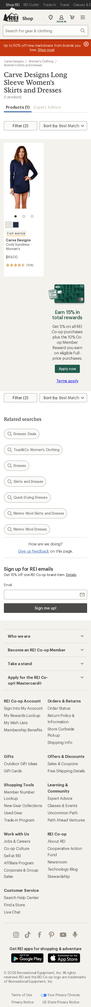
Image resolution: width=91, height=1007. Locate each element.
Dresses (16, 466)
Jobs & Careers (17, 841)
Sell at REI (12, 855)
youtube (63, 935)
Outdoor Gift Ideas (20, 763)
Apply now (67, 369)
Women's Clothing (41, 61)
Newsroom (57, 862)
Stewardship (59, 876)
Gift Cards (13, 770)
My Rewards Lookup (22, 715)
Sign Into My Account (23, 708)
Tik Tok (28, 935)
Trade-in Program (19, 820)
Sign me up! (45, 608)
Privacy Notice (23, 1002)
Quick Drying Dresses (27, 497)
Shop (27, 18)
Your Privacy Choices (60, 995)
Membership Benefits (23, 730)
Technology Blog (63, 869)
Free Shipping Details (66, 770)
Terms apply (67, 380)
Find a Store (14, 904)
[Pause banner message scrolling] (85, 44)
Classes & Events (62, 805)
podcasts (75, 935)
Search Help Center (21, 897)
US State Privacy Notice (60, 1002)
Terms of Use (21, 995)
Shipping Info (60, 742)
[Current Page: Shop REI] (13, 5)
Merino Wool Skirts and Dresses (35, 513)
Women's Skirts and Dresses (23, 65)
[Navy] (16, 225)
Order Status (59, 708)
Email (8, 585)
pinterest (51, 935)
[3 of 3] (32, 216)
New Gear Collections (23, 805)
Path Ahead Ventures (66, 820)
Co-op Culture (16, 848)
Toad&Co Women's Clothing (33, 450)
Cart (72, 17)
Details (71, 575)
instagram (16, 935)
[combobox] (45, 30)
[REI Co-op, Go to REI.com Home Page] (10, 17)
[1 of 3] (15, 216)
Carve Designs (14, 61)
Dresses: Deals (21, 434)
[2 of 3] (24, 216)
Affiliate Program (19, 863)
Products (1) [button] (18, 107)
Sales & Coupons (63, 763)
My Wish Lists (16, 722)
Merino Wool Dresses (27, 529)
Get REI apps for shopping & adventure (45, 948)
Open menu (83, 17)
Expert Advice (47, 107)
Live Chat (12, 912)
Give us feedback (33, 551)
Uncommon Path (63, 812)
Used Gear (13, 812)
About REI (57, 841)
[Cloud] (8, 225)
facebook (39, 935)
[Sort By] (63, 125)
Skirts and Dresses (25, 481)
